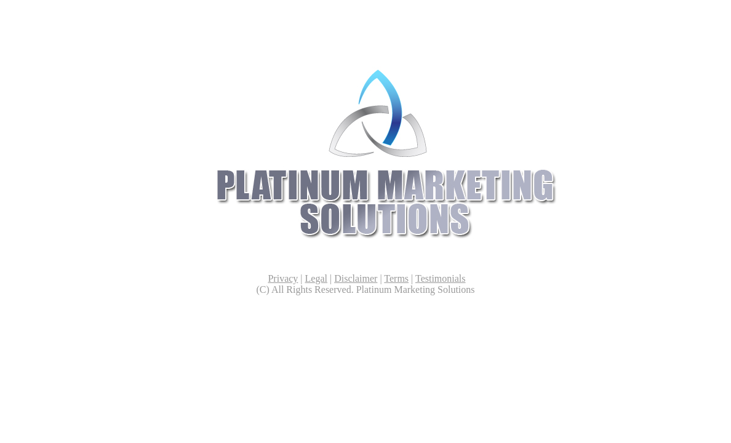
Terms (396, 278)
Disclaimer (355, 278)
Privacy (283, 278)
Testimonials (440, 278)
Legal (316, 278)
